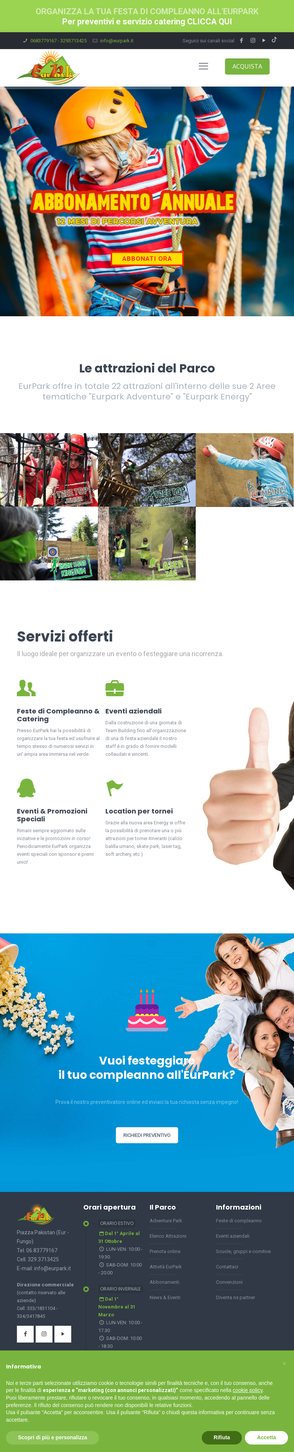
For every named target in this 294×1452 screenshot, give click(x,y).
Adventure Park (166, 1220)
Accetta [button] (266, 1437)
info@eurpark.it (117, 40)
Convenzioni (229, 1282)
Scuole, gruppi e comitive (243, 1251)
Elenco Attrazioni (168, 1236)
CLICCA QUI (209, 21)
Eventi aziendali (232, 1236)
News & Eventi (165, 1297)
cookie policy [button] (247, 1390)
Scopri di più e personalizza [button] (52, 1437)
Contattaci (227, 1267)
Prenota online (165, 1251)
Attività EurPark (166, 1267)
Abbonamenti (164, 1282)
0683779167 (43, 40)
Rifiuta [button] (222, 1437)
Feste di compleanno (239, 1220)
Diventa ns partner (235, 1297)
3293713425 (73, 40)
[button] (284, 1362)
